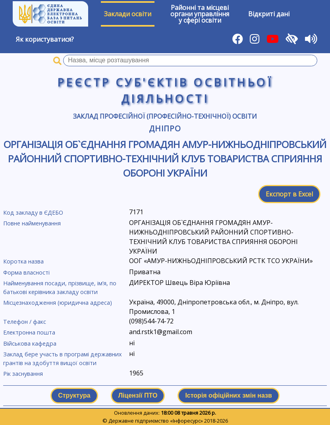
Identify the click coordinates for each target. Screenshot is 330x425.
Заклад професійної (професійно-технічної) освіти (165, 116)
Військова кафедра (29, 343)
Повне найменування (32, 223)
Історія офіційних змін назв (228, 395)
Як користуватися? (45, 39)
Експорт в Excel (289, 194)
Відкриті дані (268, 14)
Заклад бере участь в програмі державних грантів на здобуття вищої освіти (62, 358)
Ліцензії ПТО (138, 395)
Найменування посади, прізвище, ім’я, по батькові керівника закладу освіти (59, 287)
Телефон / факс (24, 321)
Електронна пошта (29, 332)
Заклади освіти (127, 14)
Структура (74, 395)
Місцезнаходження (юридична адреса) (57, 302)
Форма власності (26, 272)
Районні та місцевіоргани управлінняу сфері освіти (199, 14)
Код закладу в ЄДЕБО (33, 212)
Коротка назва (23, 261)
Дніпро (165, 128)
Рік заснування (23, 373)
